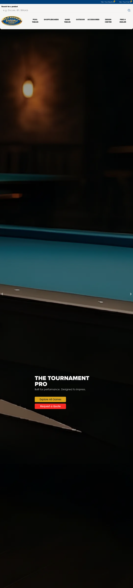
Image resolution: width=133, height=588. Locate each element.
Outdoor (80, 19)
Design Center (108, 20)
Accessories (93, 19)
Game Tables (67, 20)
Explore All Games (50, 399)
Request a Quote (50, 406)
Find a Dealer (123, 20)
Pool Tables (35, 20)
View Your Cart (125, 2)
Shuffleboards (51, 19)
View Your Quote (108, 2)
